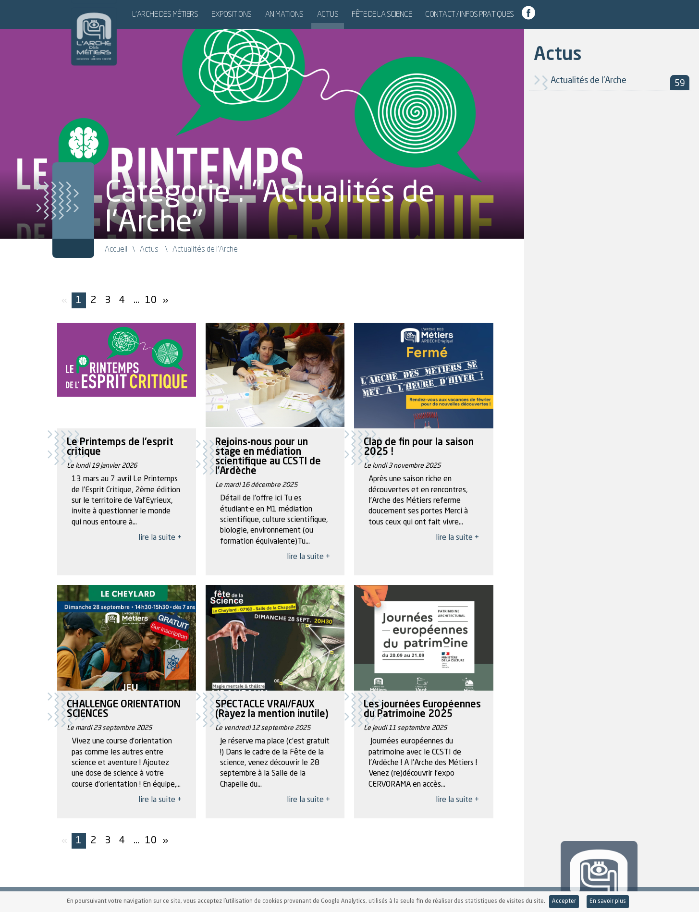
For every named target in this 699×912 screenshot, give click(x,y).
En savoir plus (607, 901)
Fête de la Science (413, 14)
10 (151, 300)
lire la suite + (160, 538)
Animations (315, 14)
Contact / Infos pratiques (500, 14)
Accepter (564, 901)
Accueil (116, 248)
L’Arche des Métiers (196, 14)
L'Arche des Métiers (87, 31)
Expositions (263, 14)
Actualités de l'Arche (620, 82)
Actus (359, 14)
